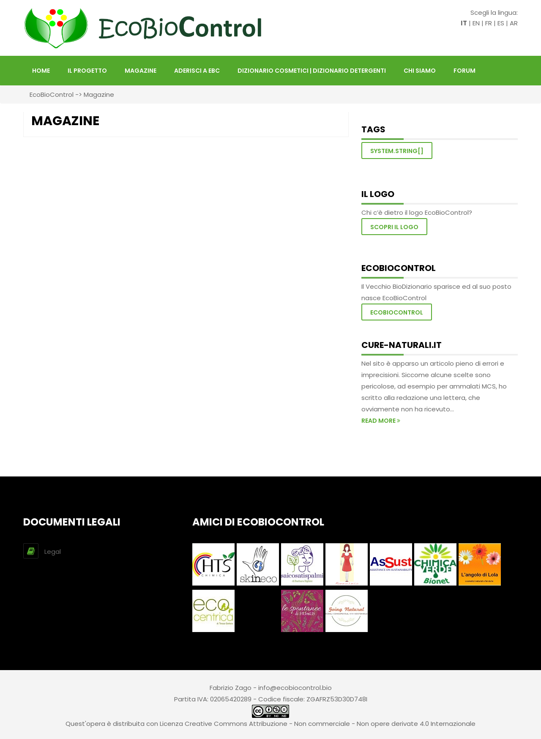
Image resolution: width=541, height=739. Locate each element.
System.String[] (397, 151)
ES (500, 23)
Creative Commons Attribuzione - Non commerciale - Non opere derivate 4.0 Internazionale (330, 723)
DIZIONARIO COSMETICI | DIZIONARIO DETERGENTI (312, 70)
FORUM (464, 70)
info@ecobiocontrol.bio (295, 687)
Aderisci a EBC (197, 70)
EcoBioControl (52, 94)
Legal (52, 551)
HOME (41, 70)
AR (514, 23)
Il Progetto (87, 70)
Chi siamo (420, 70)
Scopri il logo (394, 227)
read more (380, 420)
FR (488, 23)
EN (476, 23)
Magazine (140, 70)
